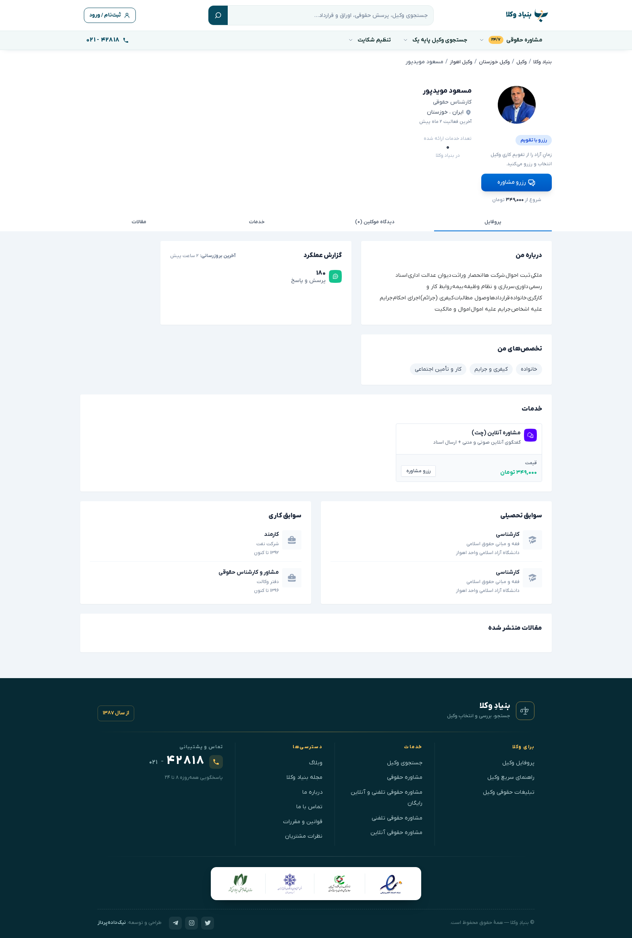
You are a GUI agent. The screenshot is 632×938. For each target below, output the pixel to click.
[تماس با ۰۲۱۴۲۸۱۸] (186, 760)
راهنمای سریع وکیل (510, 776)
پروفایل (493, 220)
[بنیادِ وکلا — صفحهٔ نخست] (525, 709)
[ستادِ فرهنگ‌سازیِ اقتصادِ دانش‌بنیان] (339, 882)
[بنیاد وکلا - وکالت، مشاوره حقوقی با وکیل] (525, 15)
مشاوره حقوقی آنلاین (396, 831)
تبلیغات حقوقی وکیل (508, 790)
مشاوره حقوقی (404, 776)
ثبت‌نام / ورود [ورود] (112, 15)
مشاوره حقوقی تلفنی (397, 816)
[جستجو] (333, 15)
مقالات (139, 220)
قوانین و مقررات (302, 820)
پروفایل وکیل (518, 761)
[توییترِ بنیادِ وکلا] (207, 921)
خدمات (257, 220)
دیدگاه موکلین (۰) (375, 220)
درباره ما (312, 790)
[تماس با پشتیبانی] (107, 40)
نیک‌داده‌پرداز (112, 921)
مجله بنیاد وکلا (304, 776)
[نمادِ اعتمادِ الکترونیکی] (390, 882)
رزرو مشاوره (516, 180)
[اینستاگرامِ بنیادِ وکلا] (191, 921)
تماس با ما (309, 805)
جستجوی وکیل (404, 761)
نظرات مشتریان (303, 834)
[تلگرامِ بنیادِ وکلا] (175, 921)
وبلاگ (315, 761)
